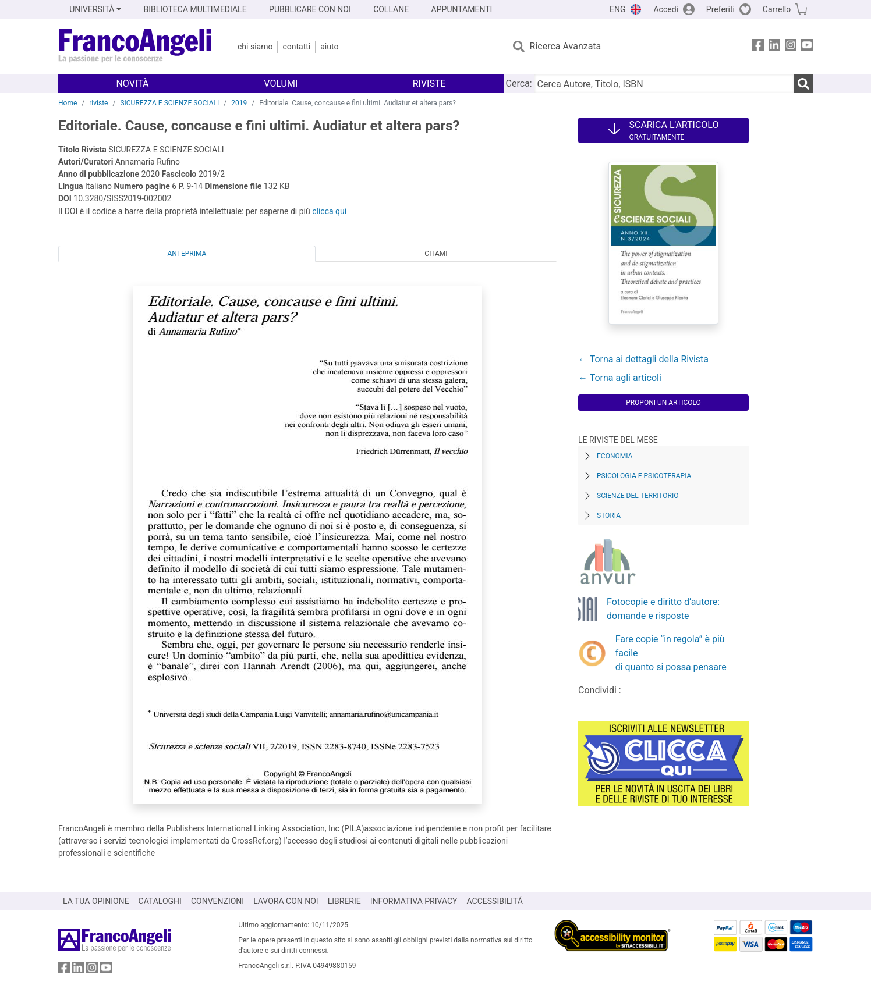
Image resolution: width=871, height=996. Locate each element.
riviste (98, 103)
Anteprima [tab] (187, 254)
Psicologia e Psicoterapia (644, 476)
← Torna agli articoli (619, 377)
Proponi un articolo (663, 403)
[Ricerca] (803, 83)
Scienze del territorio (638, 496)
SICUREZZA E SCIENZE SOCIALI (169, 103)
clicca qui (329, 211)
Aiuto (329, 46)
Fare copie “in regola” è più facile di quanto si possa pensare (671, 653)
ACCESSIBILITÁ (495, 901)
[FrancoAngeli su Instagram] (790, 47)
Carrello (777, 9)
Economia (614, 456)
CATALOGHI (160, 901)
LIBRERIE (344, 901)
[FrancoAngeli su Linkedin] (774, 47)
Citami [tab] (435, 254)
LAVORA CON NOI (285, 901)
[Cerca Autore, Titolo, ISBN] (664, 83)
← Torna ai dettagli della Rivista (643, 359)
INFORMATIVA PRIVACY (414, 901)
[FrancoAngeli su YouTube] (807, 47)
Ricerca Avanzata (565, 46)
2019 (239, 103)
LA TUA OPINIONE (96, 901)
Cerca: (519, 83)
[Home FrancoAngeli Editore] (135, 46)
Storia (609, 515)
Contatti (296, 46)
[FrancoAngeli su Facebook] (758, 47)
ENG (617, 9)
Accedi (665, 9)
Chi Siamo (255, 46)
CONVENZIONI (217, 901)
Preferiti (720, 9)
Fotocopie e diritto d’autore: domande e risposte (663, 608)
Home (67, 103)
